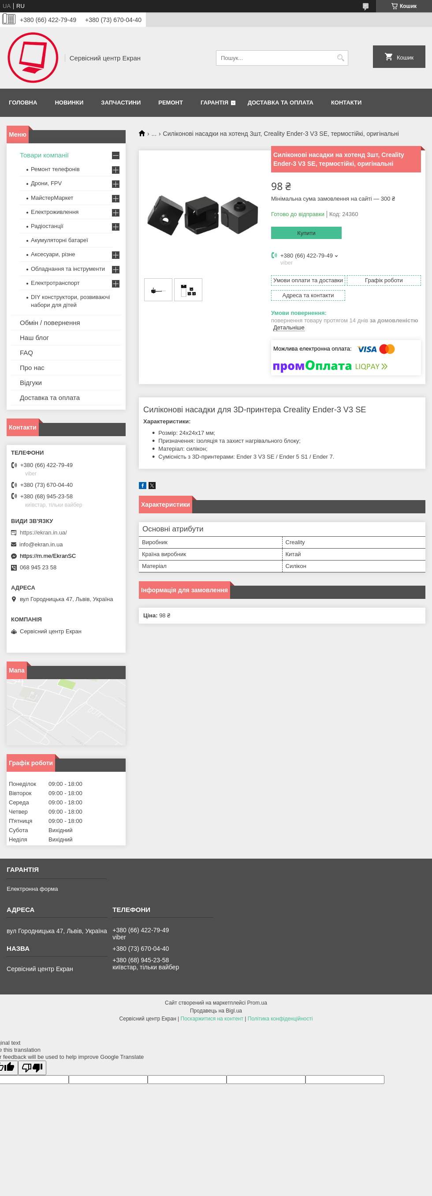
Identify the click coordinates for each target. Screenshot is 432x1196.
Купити (306, 233)
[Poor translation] (32, 1068)
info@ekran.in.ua (41, 544)
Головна (23, 102)
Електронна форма (32, 889)
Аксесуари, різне (53, 254)
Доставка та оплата (280, 102)
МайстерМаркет (52, 197)
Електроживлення (54, 212)
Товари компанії (44, 155)
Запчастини (121, 102)
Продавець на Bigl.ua (216, 1011)
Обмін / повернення (50, 322)
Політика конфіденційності (280, 1019)
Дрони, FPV (46, 183)
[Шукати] (340, 58)
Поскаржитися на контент (212, 1019)
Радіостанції (47, 226)
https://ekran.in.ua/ (43, 532)
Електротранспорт (55, 283)
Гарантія (214, 102)
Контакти (346, 102)
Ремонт (170, 102)
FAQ (26, 352)
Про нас (32, 367)
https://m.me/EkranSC (48, 556)
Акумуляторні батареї (59, 240)
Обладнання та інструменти (68, 268)
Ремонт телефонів (55, 169)
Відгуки (31, 382)
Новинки (69, 102)
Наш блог (34, 337)
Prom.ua (257, 1003)
